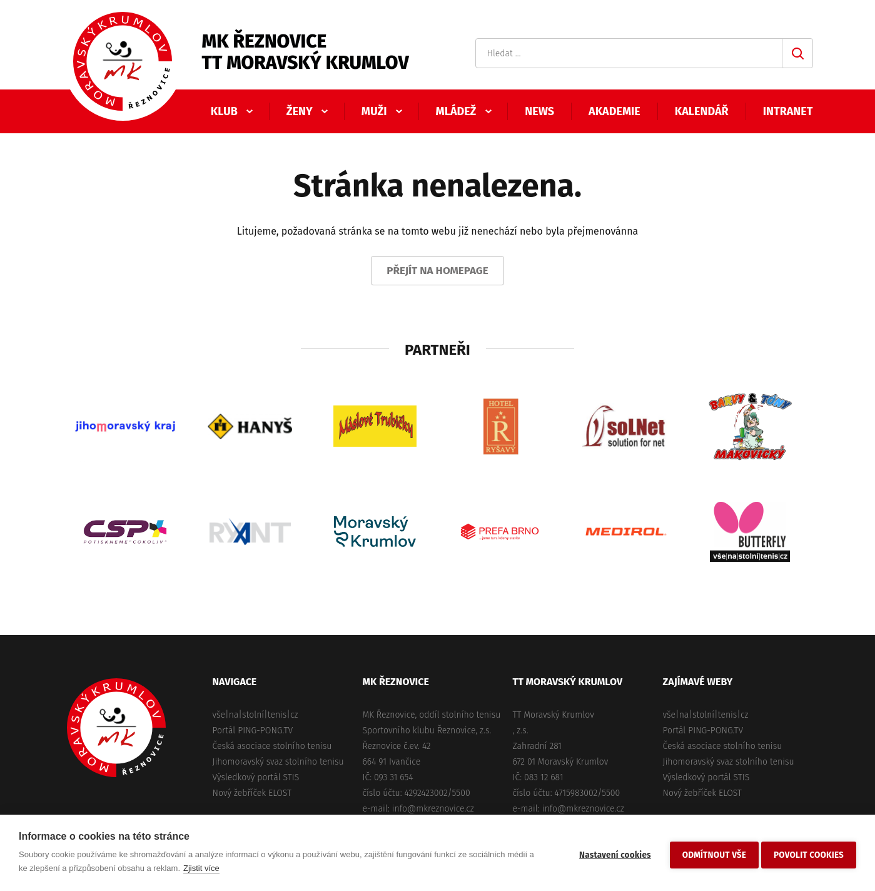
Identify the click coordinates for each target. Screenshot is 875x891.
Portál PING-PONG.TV (253, 730)
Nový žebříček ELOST (252, 793)
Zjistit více (201, 868)
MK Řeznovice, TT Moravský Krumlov (116, 728)
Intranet (788, 111)
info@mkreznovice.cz (433, 808)
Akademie (614, 111)
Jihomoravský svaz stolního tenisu (278, 761)
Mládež (456, 111)
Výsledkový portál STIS (256, 777)
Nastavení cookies (611, 853)
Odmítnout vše (710, 853)
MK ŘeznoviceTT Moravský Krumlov (305, 52)
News (539, 111)
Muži (374, 111)
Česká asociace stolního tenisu (272, 746)
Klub (224, 111)
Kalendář (702, 111)
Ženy (299, 111)
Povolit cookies (809, 853)
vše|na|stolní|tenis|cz (255, 715)
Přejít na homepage (437, 270)
